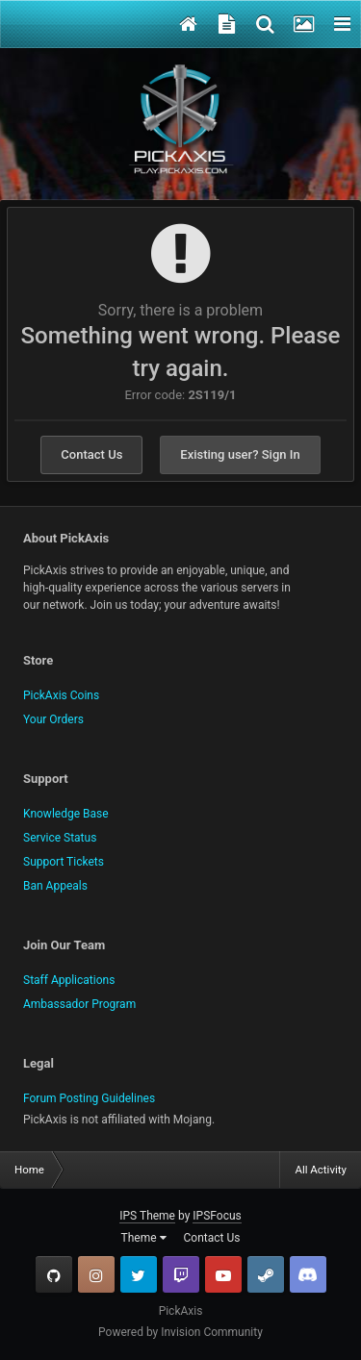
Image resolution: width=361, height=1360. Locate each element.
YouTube (223, 1274)
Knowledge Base (66, 813)
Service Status (59, 837)
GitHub (54, 1274)
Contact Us (91, 454)
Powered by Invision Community (180, 1332)
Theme (144, 1238)
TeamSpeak (308, 1274)
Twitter (138, 1274)
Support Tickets (63, 862)
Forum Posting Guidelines (89, 1098)
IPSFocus (217, 1215)
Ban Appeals (55, 886)
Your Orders (53, 719)
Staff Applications (69, 980)
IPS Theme (147, 1215)
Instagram (96, 1274)
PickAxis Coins (61, 695)
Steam (265, 1274)
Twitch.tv (181, 1274)
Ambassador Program (79, 1004)
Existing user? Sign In (239, 454)
